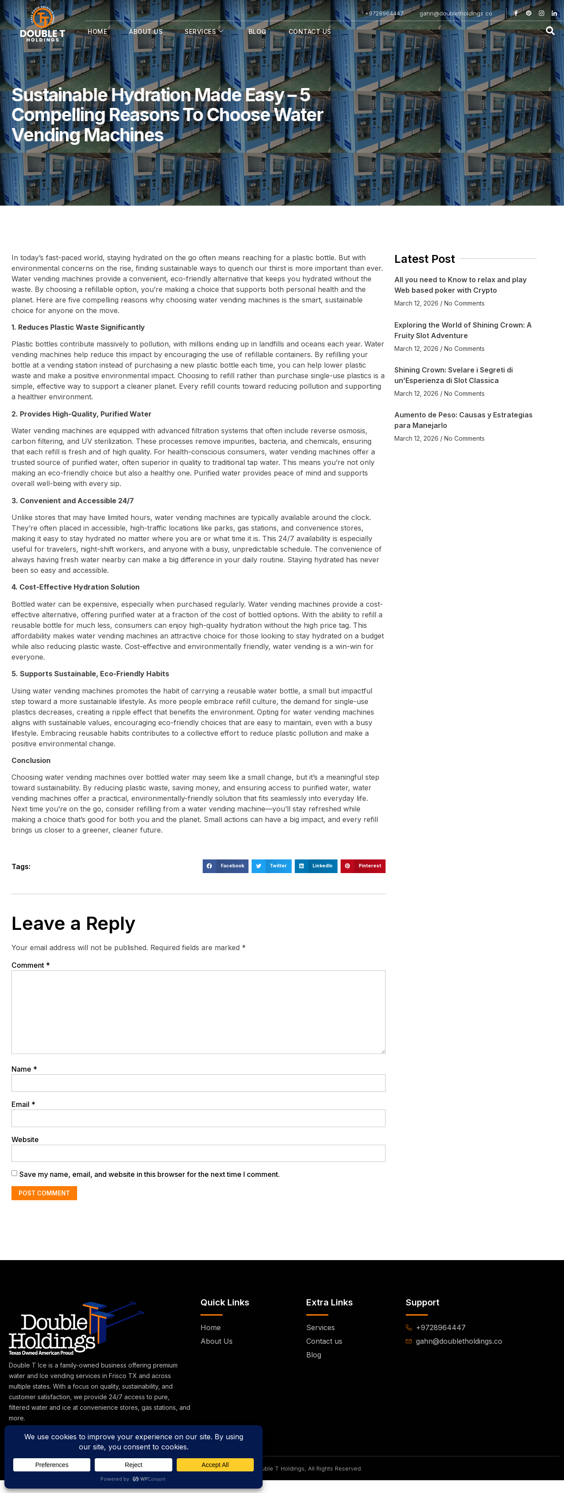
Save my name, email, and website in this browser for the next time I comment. (149, 1186)
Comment (30, 965)
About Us (146, 31)
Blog (258, 31)
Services (204, 31)
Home (97, 31)
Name (24, 1077)
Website (25, 1150)
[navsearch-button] (550, 31)
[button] (226, 866)
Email (23, 1114)
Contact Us (310, 31)
